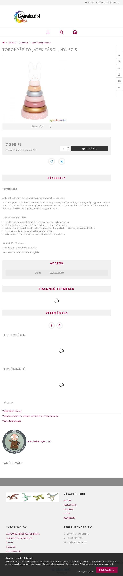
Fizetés (9, 542)
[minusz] (68, 150)
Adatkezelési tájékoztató (19, 538)
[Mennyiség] (63, 148)
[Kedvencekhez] (51, 161)
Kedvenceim (69, 518)
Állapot (37, 126)
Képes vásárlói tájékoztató (38, 441)
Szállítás (11, 547)
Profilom (69, 509)
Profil (98, 2)
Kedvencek (113, 2)
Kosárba (91, 148)
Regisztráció (70, 505)
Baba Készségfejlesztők (41, 42)
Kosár (67, 513)
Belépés (83, 2)
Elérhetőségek (13, 551)
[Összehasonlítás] (61, 161)
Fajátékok (24, 42)
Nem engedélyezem (85, 571)
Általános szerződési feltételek (23, 534)
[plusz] (68, 147)
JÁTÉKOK (12, 42)
